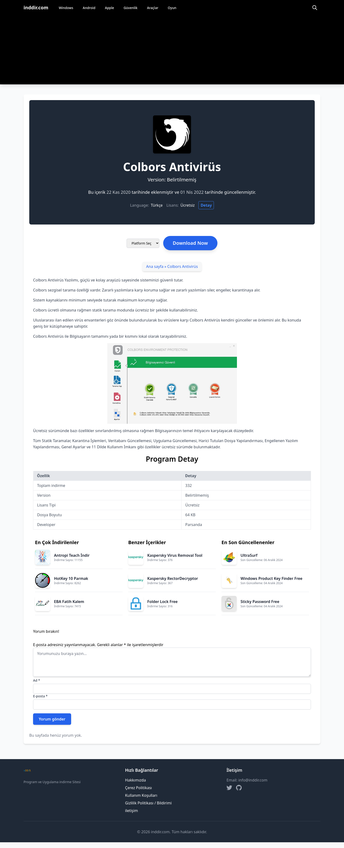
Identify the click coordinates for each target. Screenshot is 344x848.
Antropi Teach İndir (71, 555)
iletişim (131, 810)
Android (89, 7)
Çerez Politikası (138, 787)
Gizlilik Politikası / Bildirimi (148, 803)
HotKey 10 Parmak (71, 578)
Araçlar (152, 7)
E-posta (40, 696)
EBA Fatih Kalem (69, 601)
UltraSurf (249, 555)
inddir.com (36, 7)
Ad (36, 680)
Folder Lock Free (162, 601)
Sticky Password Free (260, 601)
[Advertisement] (172, 51)
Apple (109, 7)
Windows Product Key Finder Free (271, 578)
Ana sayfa (154, 266)
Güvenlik (130, 7)
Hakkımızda (135, 780)
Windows (66, 7)
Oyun (172, 7)
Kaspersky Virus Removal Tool (174, 555)
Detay (206, 205)
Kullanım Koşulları (141, 795)
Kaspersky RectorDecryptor (172, 578)
